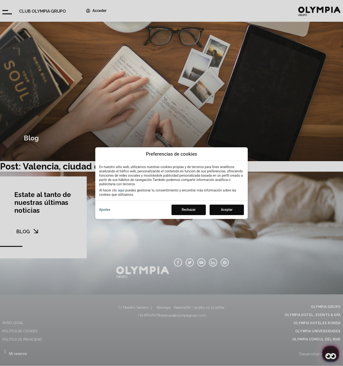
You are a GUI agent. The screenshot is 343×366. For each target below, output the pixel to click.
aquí (121, 190)
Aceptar (226, 210)
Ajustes (104, 210)
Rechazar (189, 210)
